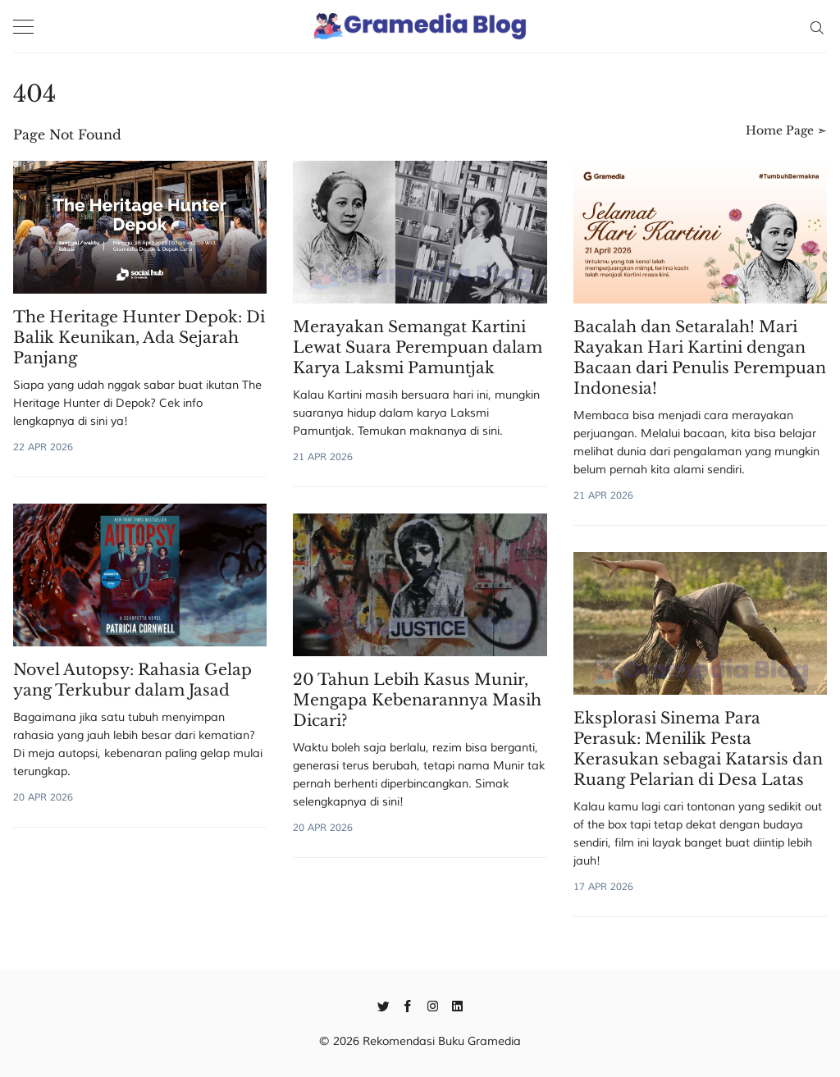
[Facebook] (408, 1005)
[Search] (816, 26)
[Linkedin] (457, 1005)
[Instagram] (432, 1005)
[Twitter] (383, 1005)
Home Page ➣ (786, 130)
